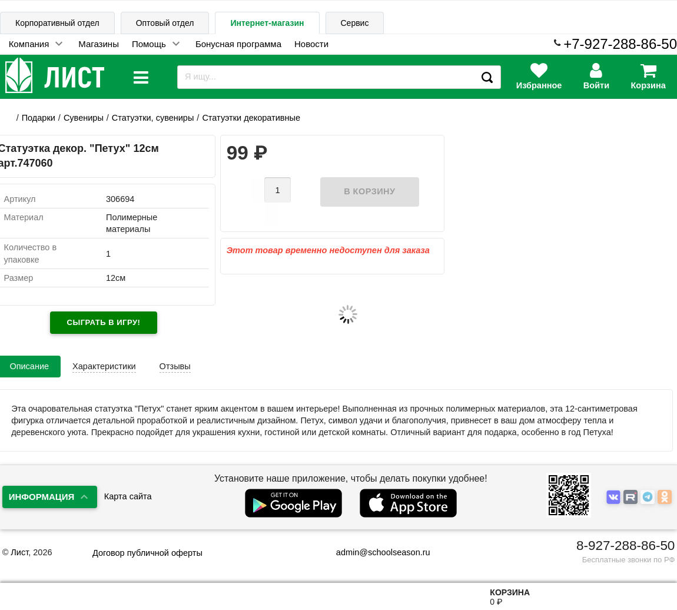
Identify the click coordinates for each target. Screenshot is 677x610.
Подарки (38, 117)
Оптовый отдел (165, 23)
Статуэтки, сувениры (153, 117)
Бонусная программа (238, 44)
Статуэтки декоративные (251, 117)
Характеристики (104, 366)
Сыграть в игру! (104, 322)
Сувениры (84, 117)
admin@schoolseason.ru (375, 552)
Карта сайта (128, 496)
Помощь (149, 44)
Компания (29, 44)
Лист (19, 552)
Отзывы (175, 366)
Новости (311, 44)
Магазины (98, 44)
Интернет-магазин (267, 23)
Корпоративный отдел (57, 23)
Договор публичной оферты (147, 553)
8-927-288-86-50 (625, 545)
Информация (42, 497)
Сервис (355, 23)
